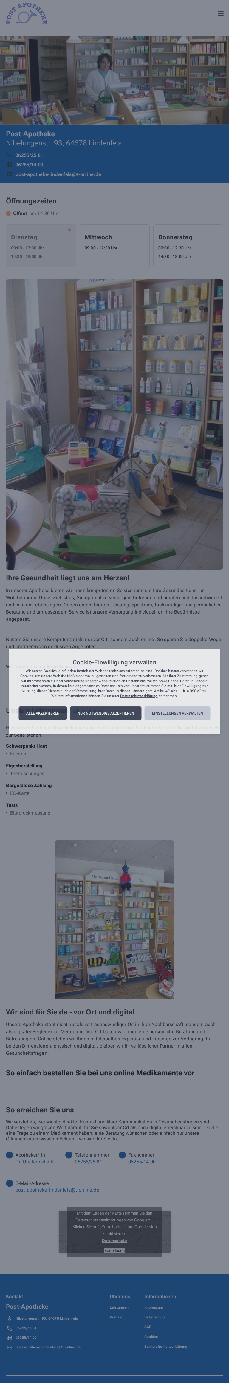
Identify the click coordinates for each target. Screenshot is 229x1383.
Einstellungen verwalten (177, 713)
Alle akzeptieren (43, 713)
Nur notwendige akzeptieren (106, 713)
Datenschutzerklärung (138, 696)
